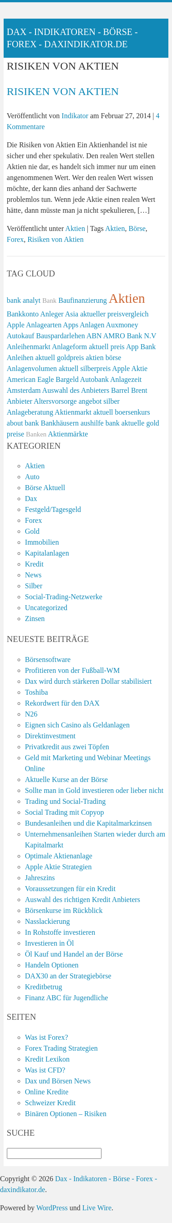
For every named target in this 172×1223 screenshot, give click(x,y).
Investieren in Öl (49, 943)
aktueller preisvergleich (114, 314)
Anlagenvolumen (32, 368)
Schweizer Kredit (50, 1103)
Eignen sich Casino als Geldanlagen (77, 725)
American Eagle (30, 379)
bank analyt (23, 300)
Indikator (74, 116)
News (33, 575)
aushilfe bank (100, 423)
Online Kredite (47, 1092)
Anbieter (19, 401)
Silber (33, 586)
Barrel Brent (129, 390)
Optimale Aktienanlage (58, 856)
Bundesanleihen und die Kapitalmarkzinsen (88, 823)
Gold (32, 531)
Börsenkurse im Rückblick (64, 910)
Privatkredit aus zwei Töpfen (67, 747)
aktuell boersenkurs (121, 412)
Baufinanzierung (82, 300)
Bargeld (67, 379)
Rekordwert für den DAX (62, 703)
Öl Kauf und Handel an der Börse (74, 954)
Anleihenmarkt (29, 347)
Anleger (52, 314)
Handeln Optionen (52, 965)
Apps (70, 325)
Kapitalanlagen (47, 553)
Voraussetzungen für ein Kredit (70, 888)
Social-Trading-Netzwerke (63, 597)
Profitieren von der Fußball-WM (72, 670)
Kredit (34, 564)
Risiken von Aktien (63, 91)
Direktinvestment (50, 736)
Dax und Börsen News (58, 1081)
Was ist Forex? (46, 1037)
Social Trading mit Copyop (64, 812)
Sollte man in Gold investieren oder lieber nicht (94, 790)
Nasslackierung (47, 921)
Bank (49, 300)
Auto (32, 477)
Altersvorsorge (55, 401)
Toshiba (36, 692)
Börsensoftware (48, 659)
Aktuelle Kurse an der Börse (66, 779)
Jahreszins (40, 878)
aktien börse (103, 357)
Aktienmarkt (73, 412)
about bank (23, 423)
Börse (136, 228)
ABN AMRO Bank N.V (121, 336)
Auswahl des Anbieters (76, 390)
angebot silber (99, 401)
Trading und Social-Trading (65, 801)
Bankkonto (23, 314)
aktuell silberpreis (85, 368)
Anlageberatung (30, 412)
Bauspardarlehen (60, 336)
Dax (31, 498)
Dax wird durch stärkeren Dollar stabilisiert (88, 681)
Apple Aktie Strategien (58, 867)
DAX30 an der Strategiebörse (68, 976)
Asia (71, 314)
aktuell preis (107, 347)
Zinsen (35, 618)
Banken (36, 434)
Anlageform (69, 347)
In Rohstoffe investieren (60, 932)
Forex (15, 239)
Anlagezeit (126, 379)
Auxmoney (122, 325)
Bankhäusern (59, 423)
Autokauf (20, 336)
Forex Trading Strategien (61, 1048)
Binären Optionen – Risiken (65, 1114)
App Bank (141, 347)
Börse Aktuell (45, 487)
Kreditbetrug (43, 987)
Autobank (94, 379)
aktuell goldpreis (59, 357)
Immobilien (42, 542)
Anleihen (20, 357)
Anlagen (92, 325)
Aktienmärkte (68, 434)
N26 (31, 714)
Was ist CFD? (45, 1070)
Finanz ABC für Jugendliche (66, 998)
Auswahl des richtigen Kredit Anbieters (82, 899)
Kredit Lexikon (47, 1059)
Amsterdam (24, 390)
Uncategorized (46, 608)
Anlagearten (43, 325)
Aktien (75, 228)
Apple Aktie (129, 368)
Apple (16, 325)
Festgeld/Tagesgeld (53, 509)
